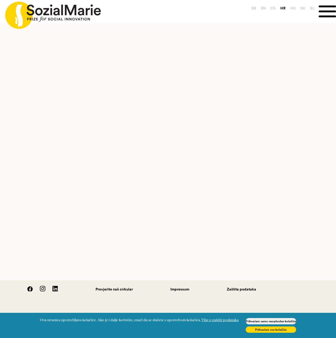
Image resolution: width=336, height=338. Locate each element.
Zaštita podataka (241, 289)
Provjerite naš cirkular (114, 289)
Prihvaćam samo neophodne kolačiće (271, 321)
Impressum (179, 289)
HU (293, 8)
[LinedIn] (52, 290)
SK (302, 8)
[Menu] (327, 11)
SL (312, 8)
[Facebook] (27, 290)
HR (283, 8)
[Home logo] (50, 13)
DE (253, 8)
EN (263, 8)
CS (273, 8)
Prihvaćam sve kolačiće (271, 329)
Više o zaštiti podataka (220, 320)
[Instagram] (40, 290)
